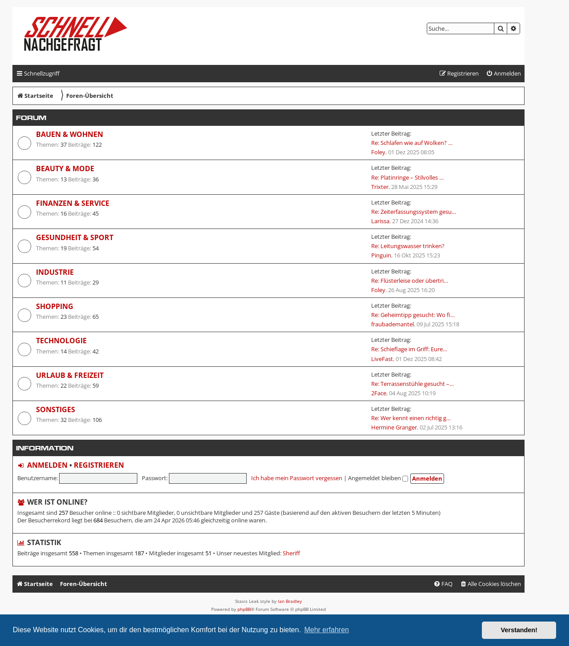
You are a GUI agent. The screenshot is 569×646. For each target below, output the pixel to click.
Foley (378, 152)
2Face (378, 393)
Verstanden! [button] (519, 630)
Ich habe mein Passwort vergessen (296, 478)
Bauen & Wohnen (69, 134)
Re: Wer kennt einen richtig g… (411, 418)
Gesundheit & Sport (74, 237)
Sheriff (291, 553)
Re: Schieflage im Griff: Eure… (409, 349)
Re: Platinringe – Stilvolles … (407, 177)
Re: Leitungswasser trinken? (408, 246)
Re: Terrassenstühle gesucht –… (412, 384)
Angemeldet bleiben (378, 478)
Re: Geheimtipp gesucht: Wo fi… (413, 315)
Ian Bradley (290, 601)
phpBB (244, 609)
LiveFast (382, 359)
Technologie (61, 340)
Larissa (380, 221)
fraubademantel (392, 324)
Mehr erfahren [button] (326, 630)
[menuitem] (503, 73)
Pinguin (381, 255)
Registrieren (99, 465)
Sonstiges (55, 409)
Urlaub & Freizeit (70, 375)
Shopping (54, 306)
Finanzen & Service (72, 203)
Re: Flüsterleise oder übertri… (409, 281)
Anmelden (47, 465)
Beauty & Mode (65, 168)
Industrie (55, 272)
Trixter (380, 187)
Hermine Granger (394, 427)
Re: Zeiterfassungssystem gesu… (413, 212)
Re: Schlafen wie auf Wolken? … (412, 143)
